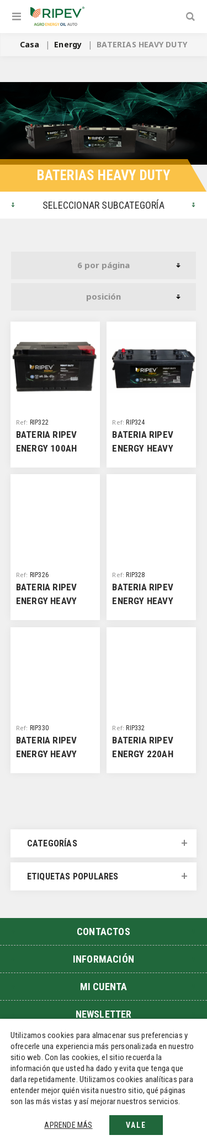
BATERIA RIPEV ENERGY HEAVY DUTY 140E (142, 601)
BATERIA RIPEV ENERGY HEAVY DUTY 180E (46, 754)
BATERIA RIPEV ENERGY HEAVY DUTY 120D (46, 601)
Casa (30, 44)
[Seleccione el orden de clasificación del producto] (103, 297)
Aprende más (68, 1125)
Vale (136, 1125)
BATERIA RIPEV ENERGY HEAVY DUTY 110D (142, 448)
